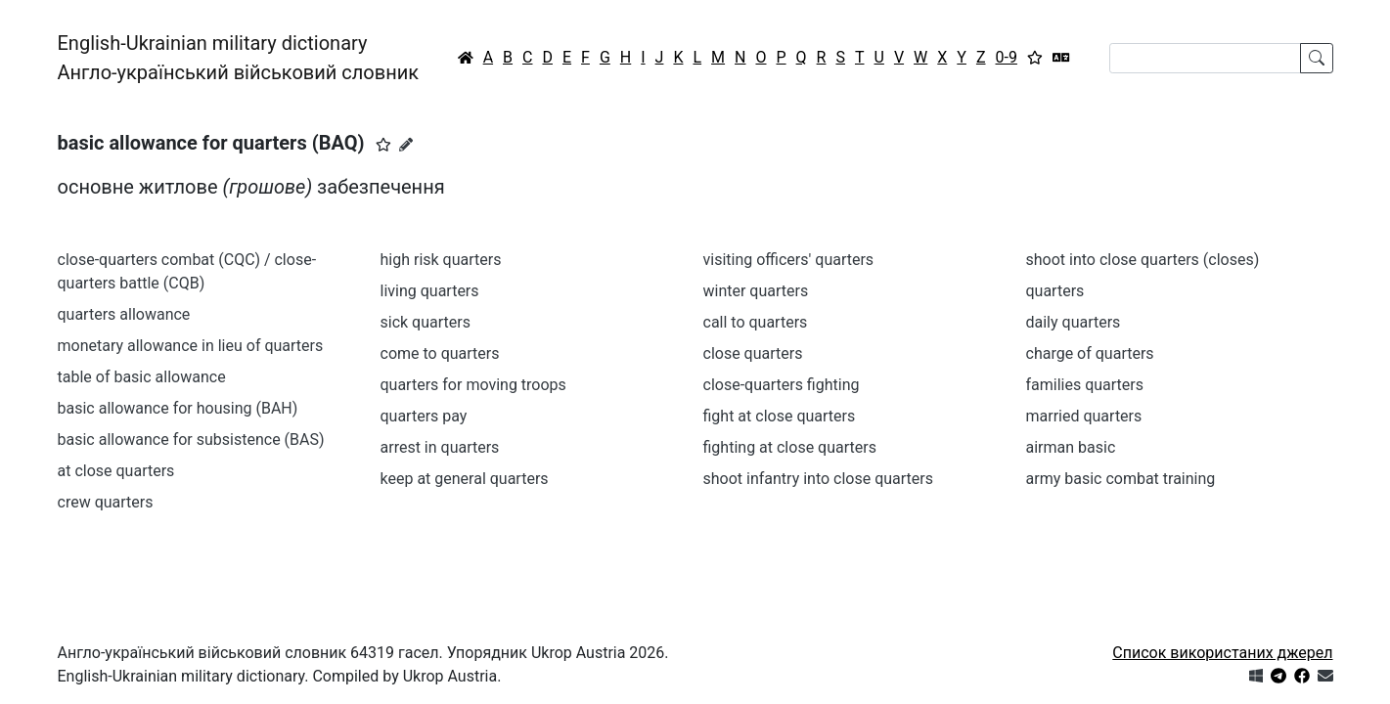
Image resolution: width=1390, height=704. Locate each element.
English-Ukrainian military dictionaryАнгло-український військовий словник (239, 57)
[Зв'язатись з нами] (1325, 676)
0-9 (1006, 57)
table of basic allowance (142, 377)
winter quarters (756, 291)
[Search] (1205, 58)
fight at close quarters (779, 416)
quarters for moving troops (473, 384)
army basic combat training (1121, 478)
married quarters (1084, 416)
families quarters (1085, 384)
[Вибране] (1035, 57)
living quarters (430, 291)
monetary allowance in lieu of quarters (191, 345)
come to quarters (440, 353)
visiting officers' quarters (788, 259)
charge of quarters (1090, 353)
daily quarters (1073, 322)
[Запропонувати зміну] (406, 145)
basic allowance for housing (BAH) (178, 408)
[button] (383, 145)
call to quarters (755, 322)
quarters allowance (124, 314)
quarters (1055, 291)
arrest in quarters (440, 447)
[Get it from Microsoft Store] (1256, 676)
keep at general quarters (465, 478)
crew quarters (106, 502)
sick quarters (426, 322)
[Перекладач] (1061, 57)
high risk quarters (441, 259)
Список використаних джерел (1222, 652)
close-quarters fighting (781, 384)
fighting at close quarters (789, 447)
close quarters (753, 353)
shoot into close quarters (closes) (1143, 259)
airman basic (1071, 447)
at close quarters (116, 471)
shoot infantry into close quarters (818, 478)
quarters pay (424, 416)
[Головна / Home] (465, 57)
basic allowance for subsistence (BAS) (191, 439)
